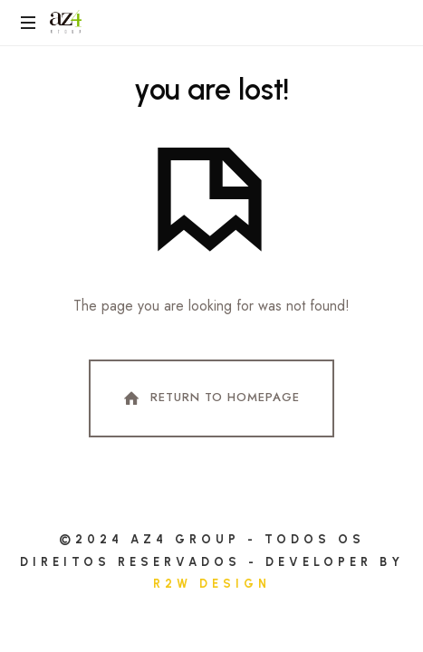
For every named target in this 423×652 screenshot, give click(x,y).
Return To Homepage (210, 398)
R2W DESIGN (212, 583)
